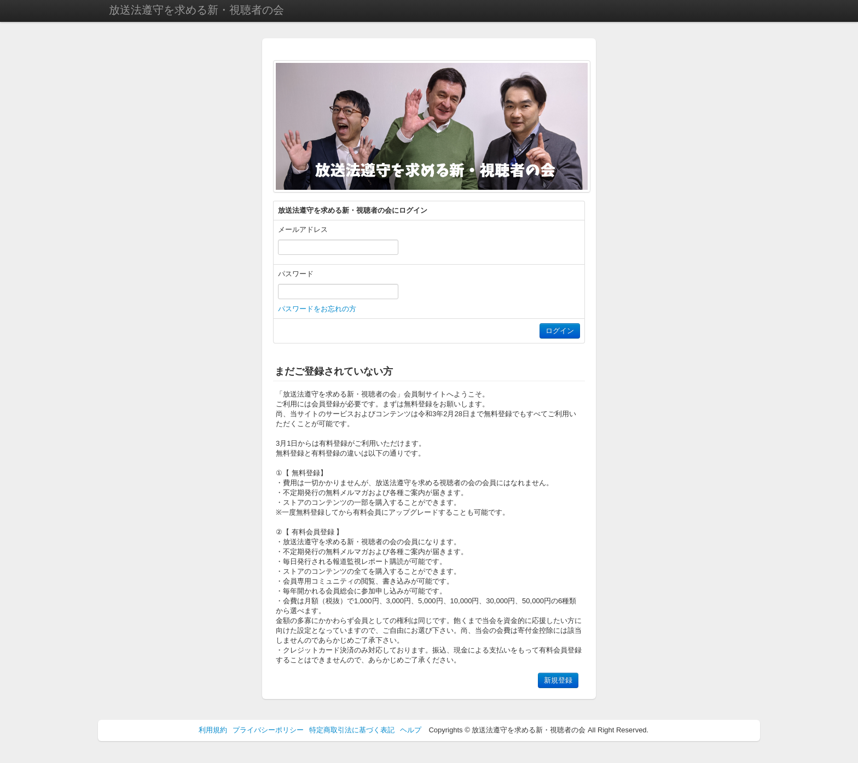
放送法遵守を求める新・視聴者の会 (196, 10)
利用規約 (213, 730)
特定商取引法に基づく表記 (352, 730)
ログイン (560, 331)
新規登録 (558, 680)
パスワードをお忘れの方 (317, 309)
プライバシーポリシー (268, 730)
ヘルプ (410, 730)
